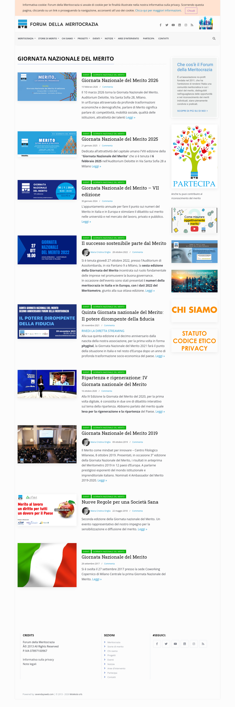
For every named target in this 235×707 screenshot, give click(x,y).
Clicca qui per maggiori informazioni (158, 10)
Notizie (109, 38)
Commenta (107, 87)
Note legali (29, 671)
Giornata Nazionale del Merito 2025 (121, 139)
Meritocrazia (26, 38)
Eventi (96, 38)
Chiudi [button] (191, 10)
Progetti (83, 38)
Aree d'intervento (128, 38)
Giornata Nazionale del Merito (109, 75)
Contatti (163, 38)
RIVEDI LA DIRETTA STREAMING (103, 338)
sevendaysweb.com (44, 702)
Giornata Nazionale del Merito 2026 (121, 80)
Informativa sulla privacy (38, 667)
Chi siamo (67, 38)
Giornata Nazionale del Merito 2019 (121, 440)
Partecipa (148, 38)
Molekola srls (76, 702)
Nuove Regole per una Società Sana (122, 509)
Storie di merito (47, 38)
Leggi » (130, 118)
